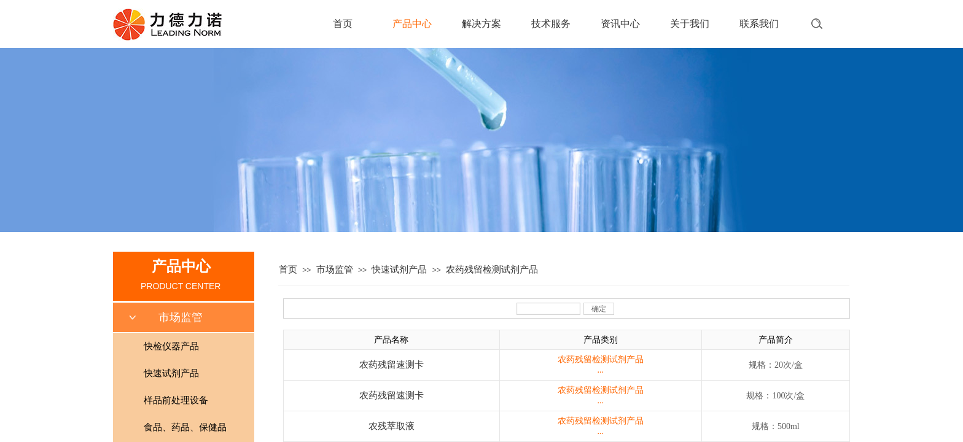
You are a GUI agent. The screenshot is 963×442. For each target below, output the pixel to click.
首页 (343, 23)
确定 (598, 308)
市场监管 (334, 269)
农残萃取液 (391, 426)
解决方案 (481, 23)
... (601, 369)
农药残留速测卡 (391, 365)
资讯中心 (620, 23)
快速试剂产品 (399, 269)
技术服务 (551, 23)
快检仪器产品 (171, 346)
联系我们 (759, 23)
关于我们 (689, 23)
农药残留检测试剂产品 (492, 269)
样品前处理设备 (176, 400)
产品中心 (412, 23)
